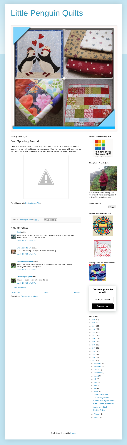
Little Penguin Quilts (47, 12)
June (96, 382)
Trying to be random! (100, 394)
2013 (94, 361)
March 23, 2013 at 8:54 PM (26, 241)
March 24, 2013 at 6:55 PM (26, 254)
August (96, 376)
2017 (94, 348)
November (98, 367)
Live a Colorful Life (24, 248)
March (96, 392)
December (98, 363)
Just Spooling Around (100, 398)
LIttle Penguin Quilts (25, 261)
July (95, 379)
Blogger (73, 433)
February (97, 414)
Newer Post (15, 292)
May (95, 385)
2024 (94, 326)
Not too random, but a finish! (103, 404)
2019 (94, 342)
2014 (94, 357)
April (95, 388)
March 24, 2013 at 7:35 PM (26, 270)
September (98, 373)
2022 (94, 332)
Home (46, 292)
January (97, 417)
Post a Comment (20, 288)
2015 (94, 354)
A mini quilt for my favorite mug (104, 401)
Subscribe (102, 306)
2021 (94, 335)
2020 (94, 339)
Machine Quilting (99, 410)
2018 (94, 345)
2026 (94, 320)
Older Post (76, 292)
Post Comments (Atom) (29, 296)
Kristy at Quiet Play (32, 203)
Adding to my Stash (100, 407)
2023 (94, 329)
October (97, 370)
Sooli (19, 232)
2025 (94, 323)
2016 (94, 351)
